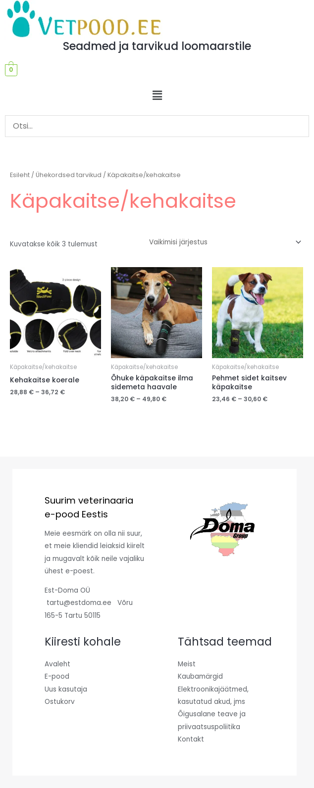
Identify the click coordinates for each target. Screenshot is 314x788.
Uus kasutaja (66, 689)
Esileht (20, 175)
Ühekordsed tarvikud (69, 175)
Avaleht (57, 664)
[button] (157, 95)
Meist (187, 664)
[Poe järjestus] (224, 242)
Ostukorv (60, 701)
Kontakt (191, 739)
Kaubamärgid (200, 676)
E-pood (57, 676)
